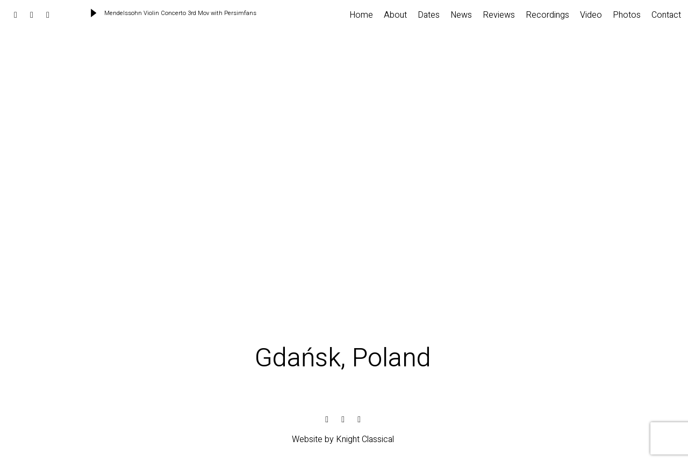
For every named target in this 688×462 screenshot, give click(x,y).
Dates (429, 15)
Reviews (499, 15)
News (461, 15)
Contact (666, 15)
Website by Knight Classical (343, 439)
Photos (627, 15)
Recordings (547, 15)
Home (361, 15)
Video (591, 15)
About (395, 15)
